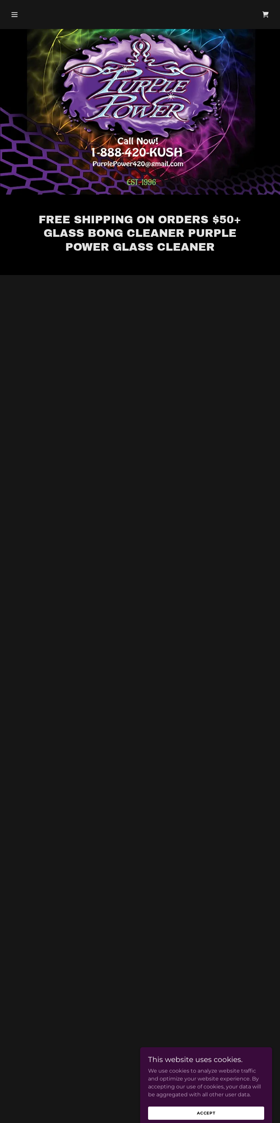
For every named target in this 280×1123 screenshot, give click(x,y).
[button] (27, 14)
